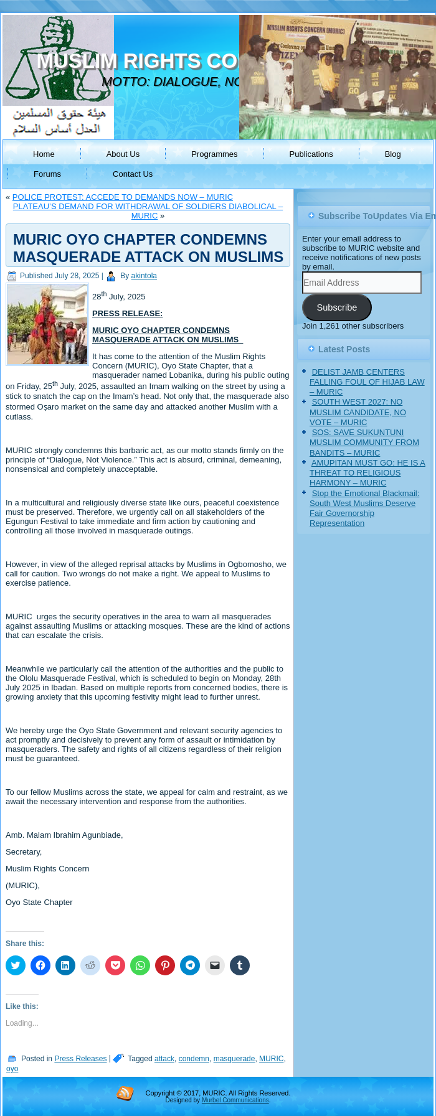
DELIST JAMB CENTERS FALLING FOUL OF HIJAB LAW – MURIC (367, 382)
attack (164, 1058)
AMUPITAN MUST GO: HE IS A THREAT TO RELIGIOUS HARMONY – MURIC (367, 473)
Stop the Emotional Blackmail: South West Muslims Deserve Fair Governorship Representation (364, 508)
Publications (311, 154)
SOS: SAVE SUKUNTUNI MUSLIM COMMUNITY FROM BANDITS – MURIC (364, 442)
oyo (12, 1068)
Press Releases (80, 1058)
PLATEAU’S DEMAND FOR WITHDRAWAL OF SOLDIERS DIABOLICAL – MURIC (148, 211)
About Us (123, 154)
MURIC (271, 1058)
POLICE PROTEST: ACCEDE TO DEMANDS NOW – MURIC (122, 197)
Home (44, 154)
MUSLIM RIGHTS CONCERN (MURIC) (216, 60)
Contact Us (133, 174)
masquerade (234, 1058)
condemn (194, 1058)
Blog (393, 154)
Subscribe (336, 307)
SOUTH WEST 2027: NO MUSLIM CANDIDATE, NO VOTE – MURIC (358, 412)
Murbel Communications (235, 1100)
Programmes (214, 154)
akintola (144, 275)
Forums (47, 174)
